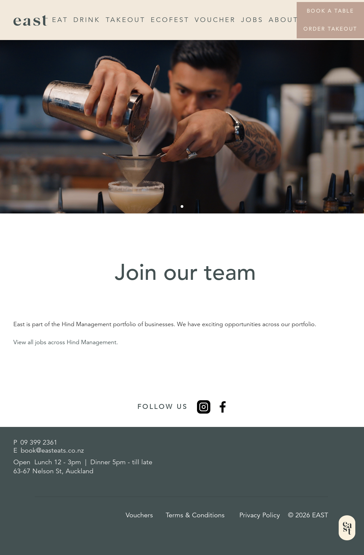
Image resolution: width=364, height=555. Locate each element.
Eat (60, 20)
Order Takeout (330, 29)
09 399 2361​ (38, 442)
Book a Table (330, 11)
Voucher (215, 20)
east (31, 20)
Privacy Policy (259, 515)
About (283, 20)
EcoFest (170, 20)
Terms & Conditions (195, 515)
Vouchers (139, 515)
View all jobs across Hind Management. (65, 342)
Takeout (125, 20)
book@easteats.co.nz (52, 450)
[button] (182, 206)
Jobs (252, 20)
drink (86, 20)
